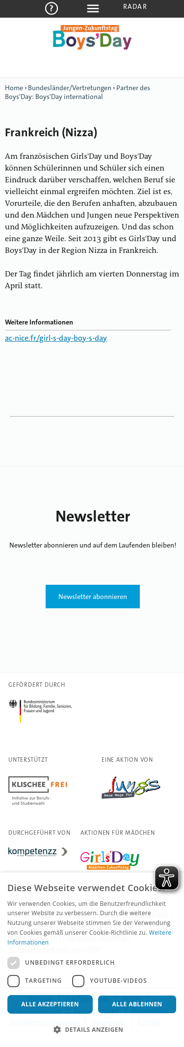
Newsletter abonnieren (92, 596)
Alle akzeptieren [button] (50, 1004)
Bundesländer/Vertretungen (69, 87)
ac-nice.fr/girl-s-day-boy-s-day (56, 338)
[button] (92, 1030)
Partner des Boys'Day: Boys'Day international (77, 92)
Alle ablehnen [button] (137, 1004)
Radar (135, 6)
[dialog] (92, 959)
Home (14, 87)
